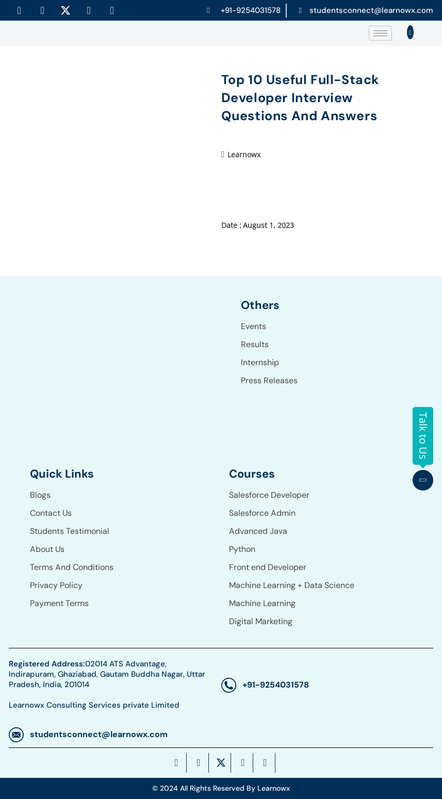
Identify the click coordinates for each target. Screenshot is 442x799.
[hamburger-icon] (380, 33)
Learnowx (243, 154)
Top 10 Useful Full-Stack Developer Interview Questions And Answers (300, 97)
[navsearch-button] (410, 32)
